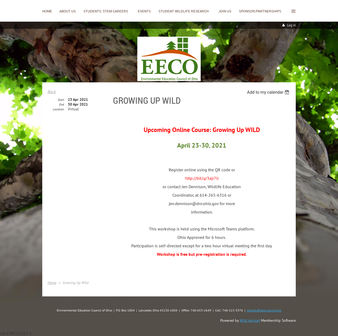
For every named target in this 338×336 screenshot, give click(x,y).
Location (58, 109)
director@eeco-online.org (264, 310)
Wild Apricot (250, 320)
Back (52, 91)
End (61, 104)
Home (52, 282)
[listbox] (268, 92)
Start (61, 100)
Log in (291, 25)
